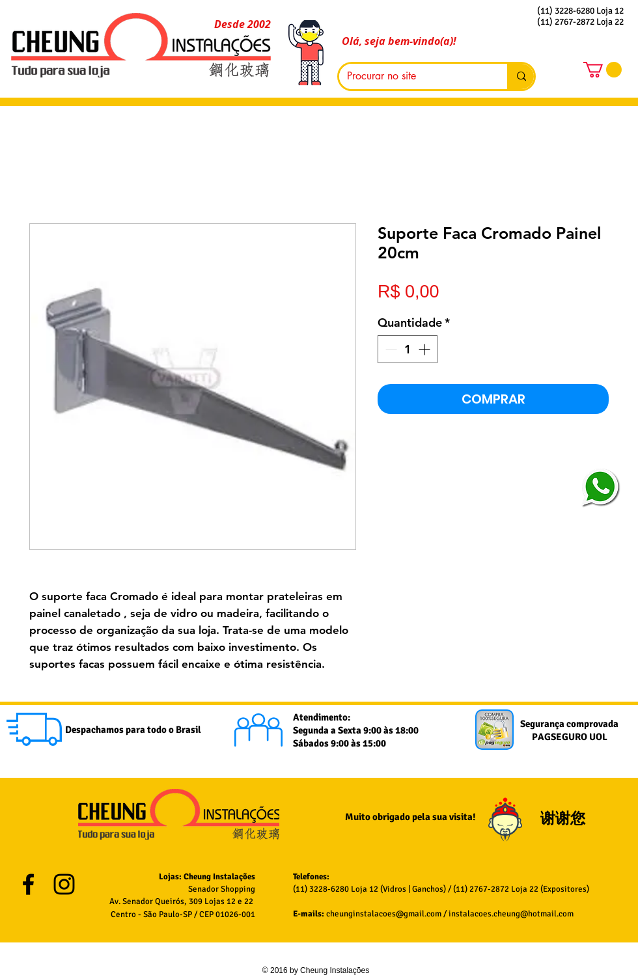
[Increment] (425, 349)
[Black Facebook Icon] (28, 884)
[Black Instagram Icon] (64, 884)
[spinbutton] (407, 349)
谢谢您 (564, 818)
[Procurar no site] (413, 76)
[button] (602, 69)
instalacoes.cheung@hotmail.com (511, 914)
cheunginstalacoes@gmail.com (383, 914)
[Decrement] (390, 349)
